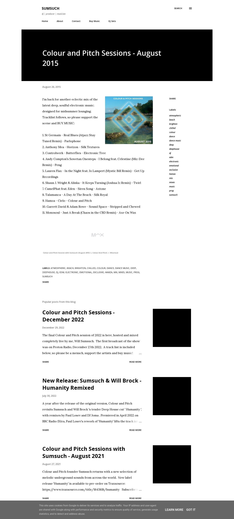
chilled (172, 128)
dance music (175, 140)
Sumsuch (50, 8)
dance (172, 136)
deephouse (174, 148)
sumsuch (173, 194)
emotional (174, 165)
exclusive (173, 169)
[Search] (178, 8)
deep (171, 144)
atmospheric (175, 115)
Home (45, 21)
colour (172, 132)
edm (171, 157)
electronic (174, 161)
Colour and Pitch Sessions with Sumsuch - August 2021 (83, 452)
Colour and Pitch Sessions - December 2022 (78, 316)
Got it (191, 510)
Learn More (174, 510)
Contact (76, 21)
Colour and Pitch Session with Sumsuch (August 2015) (66, 253)
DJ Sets (112, 21)
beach (172, 119)
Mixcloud (114, 253)
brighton (173, 123)
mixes (172, 182)
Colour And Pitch (100, 253)
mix (171, 178)
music (172, 186)
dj (170, 153)
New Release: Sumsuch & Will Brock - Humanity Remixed (91, 384)
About (60, 21)
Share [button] (172, 98)
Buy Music (94, 21)
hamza (172, 174)
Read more (135, 361)
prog (171, 190)
